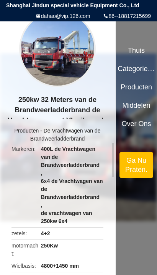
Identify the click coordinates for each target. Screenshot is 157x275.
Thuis (136, 50)
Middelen (136, 105)
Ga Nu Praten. (136, 165)
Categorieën (136, 69)
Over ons (136, 124)
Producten (26, 131)
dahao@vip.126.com (65, 16)
